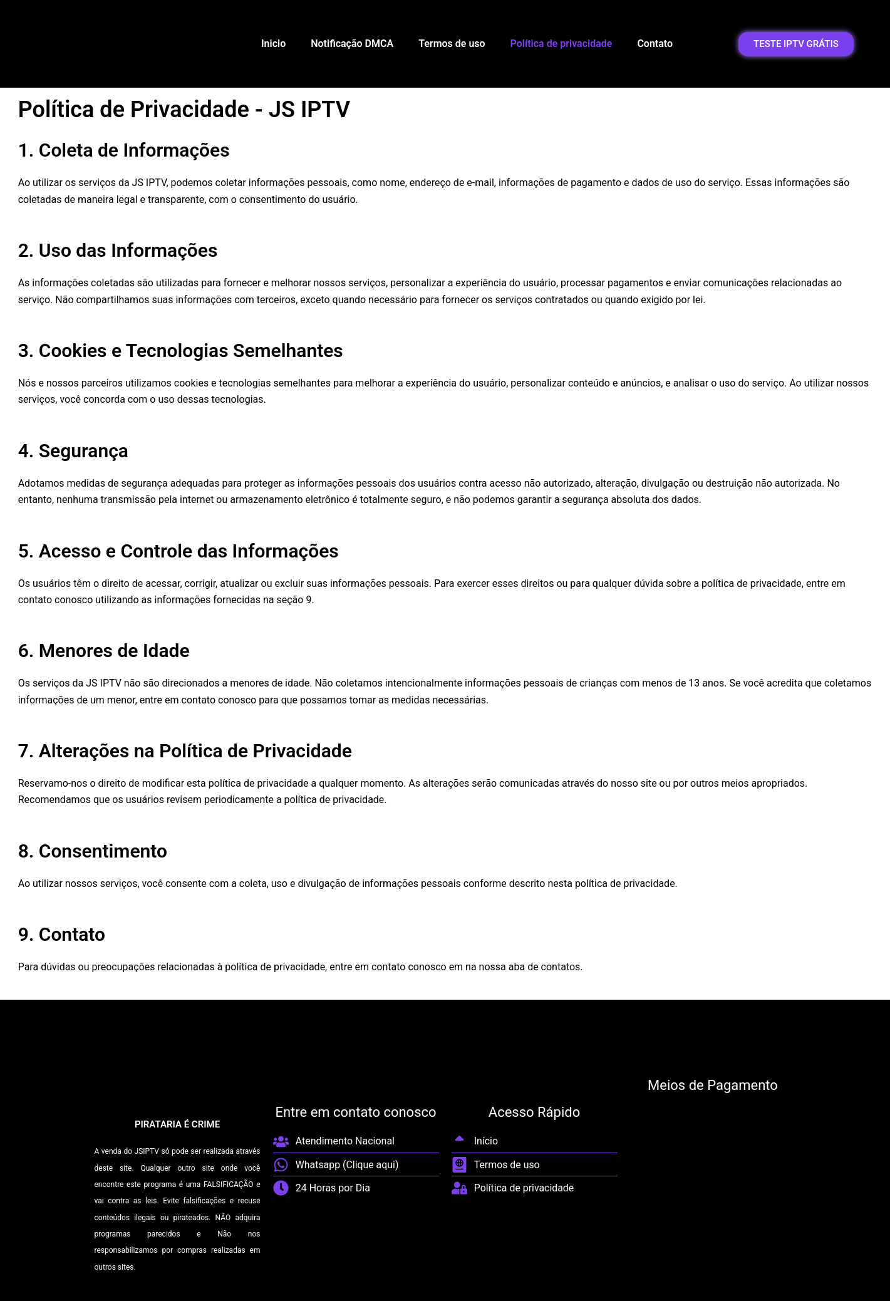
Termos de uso (451, 43)
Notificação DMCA (352, 43)
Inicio (273, 43)
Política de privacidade (561, 43)
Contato (655, 43)
